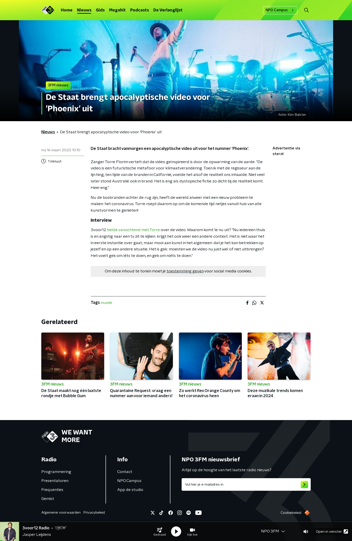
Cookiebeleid (291, 513)
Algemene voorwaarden (61, 512)
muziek (106, 302)
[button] (159, 531)
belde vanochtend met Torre (133, 230)
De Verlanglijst (168, 10)
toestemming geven (185, 271)
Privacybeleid (94, 512)
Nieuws (84, 10)
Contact (124, 472)
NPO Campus (280, 10)
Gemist (47, 499)
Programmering (56, 472)
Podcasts (139, 10)
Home (67, 10)
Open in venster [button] (332, 531)
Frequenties (52, 490)
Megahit (117, 10)
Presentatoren (54, 481)
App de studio (130, 490)
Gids (100, 10)
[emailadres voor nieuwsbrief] (246, 484)
